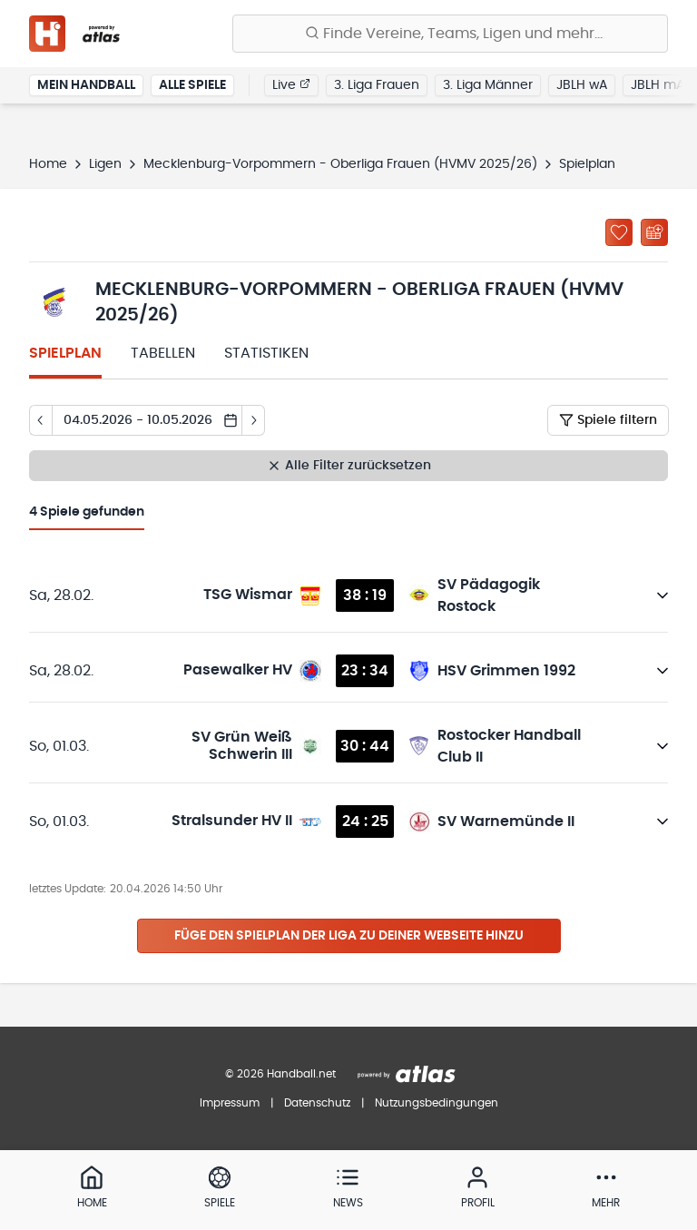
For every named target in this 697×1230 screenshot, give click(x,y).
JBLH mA (657, 85)
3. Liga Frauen (376, 85)
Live (291, 84)
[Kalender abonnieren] (654, 232)
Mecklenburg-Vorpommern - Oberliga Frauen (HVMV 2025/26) (340, 164)
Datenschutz (317, 1102)
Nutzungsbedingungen (436, 1102)
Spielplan (65, 353)
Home (48, 164)
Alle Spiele (192, 85)
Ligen (105, 164)
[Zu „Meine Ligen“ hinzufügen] (619, 232)
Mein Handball (86, 85)
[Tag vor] (253, 420)
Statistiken (266, 353)
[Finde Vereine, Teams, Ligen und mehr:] (450, 34)
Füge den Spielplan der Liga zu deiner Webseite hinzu (349, 936)
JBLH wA (581, 85)
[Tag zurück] (40, 420)
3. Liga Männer (488, 85)
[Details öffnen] (662, 595)
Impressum (230, 1102)
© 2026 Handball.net (280, 1073)
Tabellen (163, 353)
